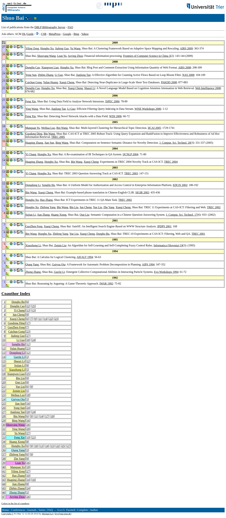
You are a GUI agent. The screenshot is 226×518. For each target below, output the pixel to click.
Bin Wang (62, 127)
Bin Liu (74, 207)
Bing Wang (61, 142)
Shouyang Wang (46, 55)
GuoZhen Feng (33, 226)
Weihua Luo (48, 127)
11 (40, 318)
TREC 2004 (171, 161)
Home (5, 509)
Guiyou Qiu (58, 264)
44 (3, 484)
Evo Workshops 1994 (166, 271)
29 (3, 420)
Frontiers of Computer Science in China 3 (146, 55)
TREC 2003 (131, 173)
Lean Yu (61, 55)
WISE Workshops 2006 (148, 108)
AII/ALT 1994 (85, 257)
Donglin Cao (32, 67)
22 (28, 306)
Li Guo (59, 74)
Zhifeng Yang (47, 207)
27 (28, 335)
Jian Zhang (43, 214)
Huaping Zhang (34, 142)
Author (94, 509)
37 (3, 454)
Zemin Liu (60, 245)
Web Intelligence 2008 (208, 88)
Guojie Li (59, 271)
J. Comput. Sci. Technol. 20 (175, 142)
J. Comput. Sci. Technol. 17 (181, 214)
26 (3, 407)
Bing (76, 33)
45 (3, 488)
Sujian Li (30, 214)
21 (3, 386)
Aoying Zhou (75, 55)
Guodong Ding (33, 133)
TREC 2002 (125, 199)
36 (3, 450)
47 (3, 496)
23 (56, 318)
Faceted (70, 509)
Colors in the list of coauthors (15, 503)
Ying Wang (31, 108)
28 (3, 416)
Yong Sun (31, 74)
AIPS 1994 (148, 264)
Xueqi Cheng (66, 82)
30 (3, 424)
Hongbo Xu (47, 48)
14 (45, 318)
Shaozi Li (89, 88)
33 (3, 437)
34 (3, 441)
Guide (30, 33)
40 (3, 467)
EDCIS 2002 (180, 185)
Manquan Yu (32, 127)
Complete (82, 509)
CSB (43, 33)
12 (28, 344)
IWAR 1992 (106, 283)
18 (3, 373)
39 (3, 462)
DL (24, 33)
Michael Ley (48, 513)
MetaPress (55, 33)
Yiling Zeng (32, 48)
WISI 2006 (115, 116)
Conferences (18, 509)
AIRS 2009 (186, 48)
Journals (31, 509)
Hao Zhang (46, 199)
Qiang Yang (32, 264)
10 (3, 340)
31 (3, 428)
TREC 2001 (198, 233)
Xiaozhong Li (33, 245)
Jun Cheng (86, 207)
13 (28, 310)
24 (33, 340)
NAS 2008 (188, 74)
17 (28, 323)
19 (3, 378)
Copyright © (7, 513)
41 (3, 471)
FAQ (70, 27)
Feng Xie (30, 101)
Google (67, 33)
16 (3, 365)
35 (3, 445)
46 (3, 492)
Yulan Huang (50, 82)
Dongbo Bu (102, 233)
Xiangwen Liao (50, 67)
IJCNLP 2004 (130, 154)
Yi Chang (30, 154)
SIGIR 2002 (142, 192)
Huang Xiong (58, 214)
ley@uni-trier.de (63, 513)
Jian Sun (49, 142)
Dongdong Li (33, 185)
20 (28, 340)
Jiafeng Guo (62, 48)
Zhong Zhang (33, 271)
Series (41, 509)
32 (3, 433)
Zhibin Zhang (45, 74)
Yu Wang (75, 48)
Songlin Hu (48, 185)
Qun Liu (84, 214)
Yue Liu (97, 207)
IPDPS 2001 (164, 226)
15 (33, 310)
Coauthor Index (15, 293)
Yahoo (84, 33)
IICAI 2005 (154, 127)
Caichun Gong (33, 82)
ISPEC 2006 (112, 101)
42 (3, 475)
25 (33, 306)
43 (3, 479)
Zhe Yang (108, 207)
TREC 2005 (58, 136)
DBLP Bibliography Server (49, 27)
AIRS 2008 (184, 67)
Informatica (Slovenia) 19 (168, 245)
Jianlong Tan (83, 74)
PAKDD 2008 (169, 82)
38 (3, 458)
